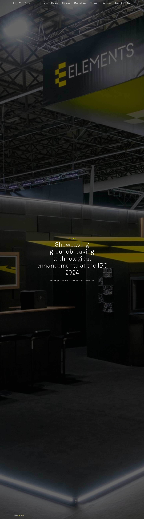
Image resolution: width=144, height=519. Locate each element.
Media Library (80, 3)
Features (66, 3)
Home (45, 3)
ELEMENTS (21, 3)
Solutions (107, 3)
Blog (128, 3)
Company (94, 3)
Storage (54, 3)
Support (118, 3)
